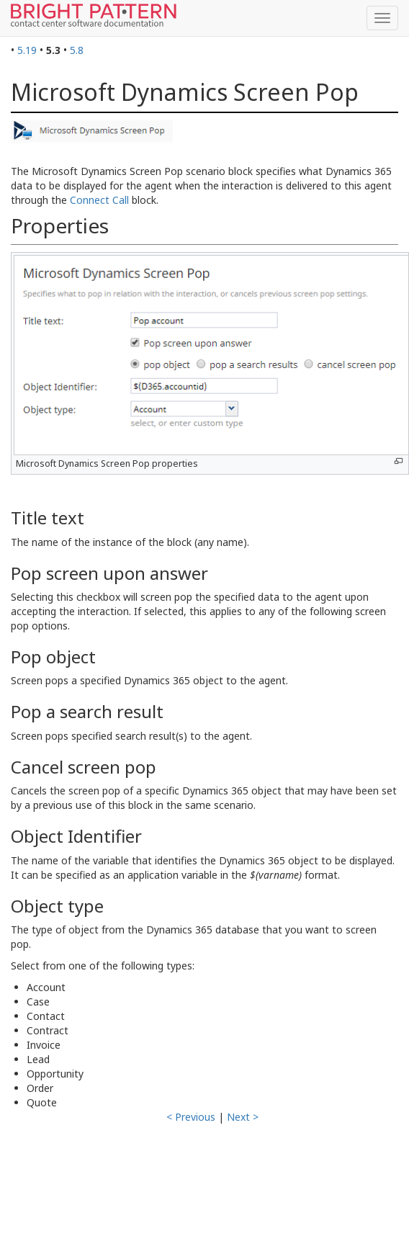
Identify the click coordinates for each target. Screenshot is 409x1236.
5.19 (27, 50)
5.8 (77, 50)
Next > (243, 1117)
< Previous (190, 1117)
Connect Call (99, 200)
